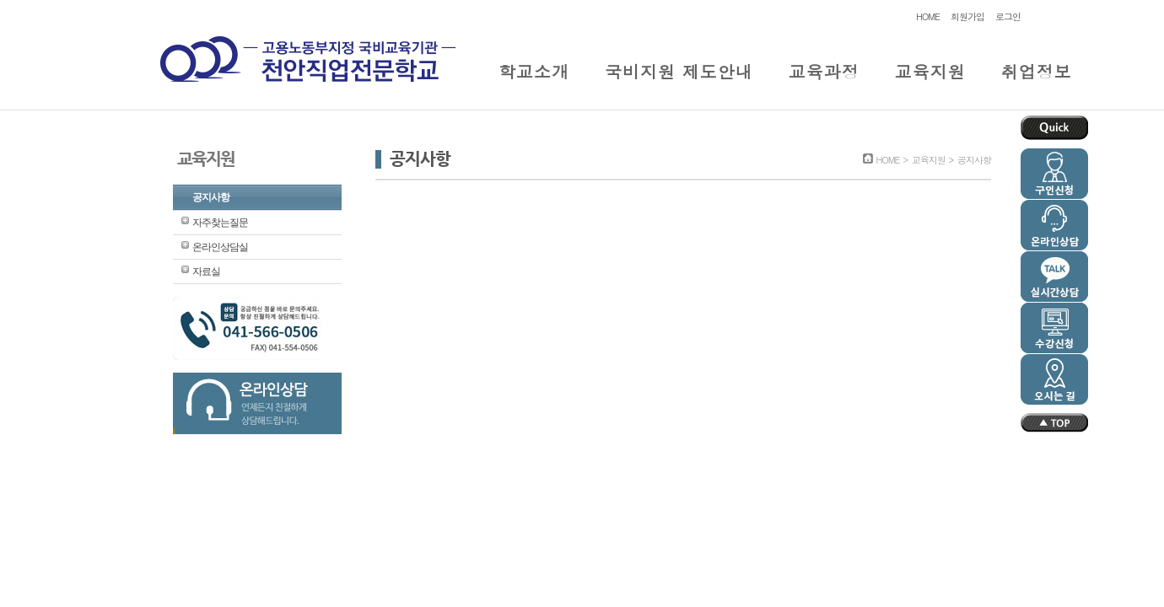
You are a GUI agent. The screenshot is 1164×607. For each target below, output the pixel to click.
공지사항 (210, 197)
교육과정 (824, 71)
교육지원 (930, 71)
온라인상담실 (220, 247)
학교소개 (533, 71)
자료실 (206, 271)
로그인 (1008, 16)
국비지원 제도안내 (679, 71)
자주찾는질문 (220, 222)
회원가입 (967, 16)
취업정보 (1036, 71)
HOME (928, 16)
